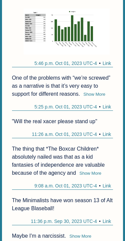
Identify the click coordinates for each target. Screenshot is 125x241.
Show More (94, 94)
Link (107, 63)
